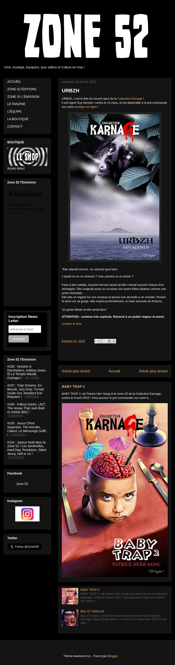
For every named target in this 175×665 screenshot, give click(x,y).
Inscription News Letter (23, 319)
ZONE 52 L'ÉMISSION (23, 96)
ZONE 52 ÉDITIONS (21, 89)
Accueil (114, 371)
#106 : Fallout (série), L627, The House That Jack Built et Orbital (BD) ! (26, 408)
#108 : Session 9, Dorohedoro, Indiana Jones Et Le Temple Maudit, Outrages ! (26, 372)
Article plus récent (76, 371)
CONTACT (14, 126)
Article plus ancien (153, 371)
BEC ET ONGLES (92, 611)
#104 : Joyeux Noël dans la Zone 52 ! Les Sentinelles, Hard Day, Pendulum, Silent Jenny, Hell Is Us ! (26, 448)
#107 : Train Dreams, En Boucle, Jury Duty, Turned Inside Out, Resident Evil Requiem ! (25, 391)
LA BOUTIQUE (17, 119)
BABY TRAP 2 (73, 386)
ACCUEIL (14, 81)
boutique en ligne (85, 106)
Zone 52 (22, 484)
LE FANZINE (16, 104)
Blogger (113, 656)
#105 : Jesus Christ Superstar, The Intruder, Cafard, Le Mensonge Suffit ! (26, 428)
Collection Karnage (130, 98)
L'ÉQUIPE (14, 111)
